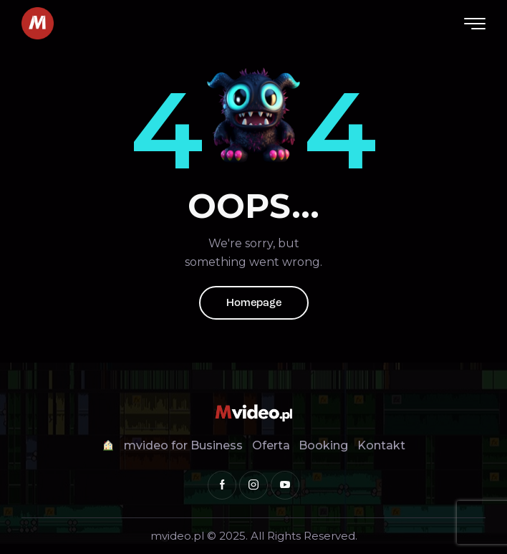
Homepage (253, 303)
